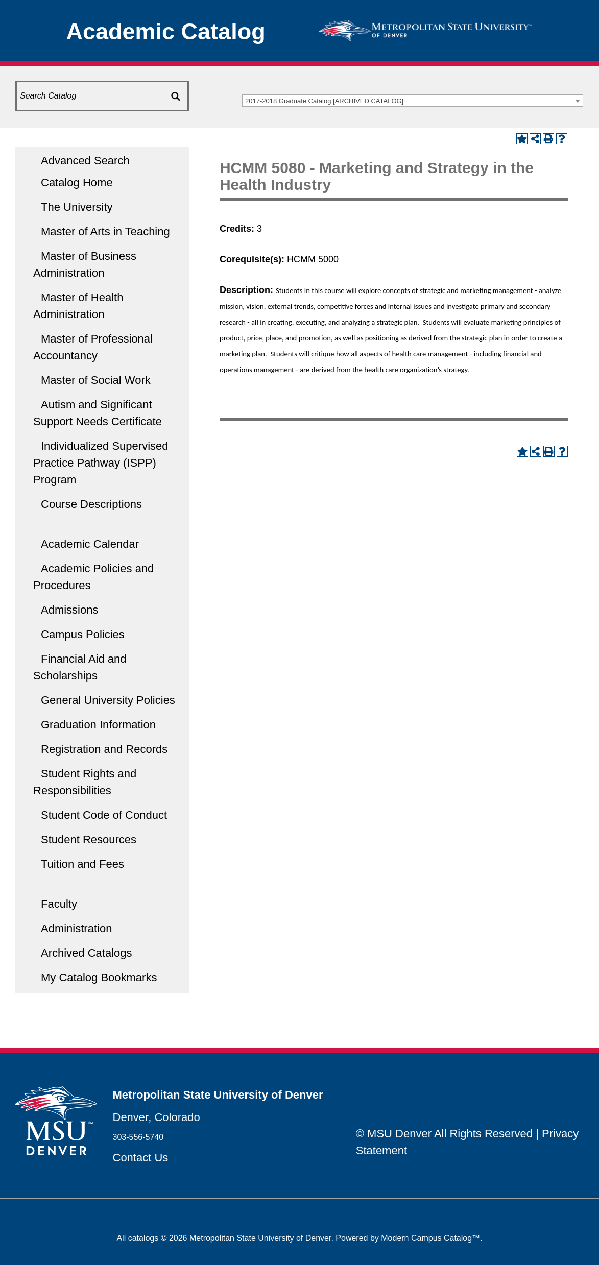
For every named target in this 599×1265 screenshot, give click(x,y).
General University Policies (108, 700)
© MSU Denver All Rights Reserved (444, 1133)
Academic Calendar (90, 544)
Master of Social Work (96, 380)
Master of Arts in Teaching (105, 231)
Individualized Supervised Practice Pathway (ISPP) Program (101, 463)
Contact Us (141, 1157)
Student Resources (88, 839)
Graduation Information (98, 724)
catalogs (143, 1238)
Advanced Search (85, 160)
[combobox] (412, 100)
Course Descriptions (91, 504)
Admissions (69, 609)
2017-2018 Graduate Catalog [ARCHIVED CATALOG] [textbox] (324, 101)
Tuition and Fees (82, 864)
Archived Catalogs (86, 952)
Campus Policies (83, 634)
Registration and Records (104, 749)
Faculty (59, 903)
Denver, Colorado (156, 1117)
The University (77, 207)
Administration (76, 928)
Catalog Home (77, 182)
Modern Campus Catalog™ (430, 1238)
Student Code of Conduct (104, 815)
